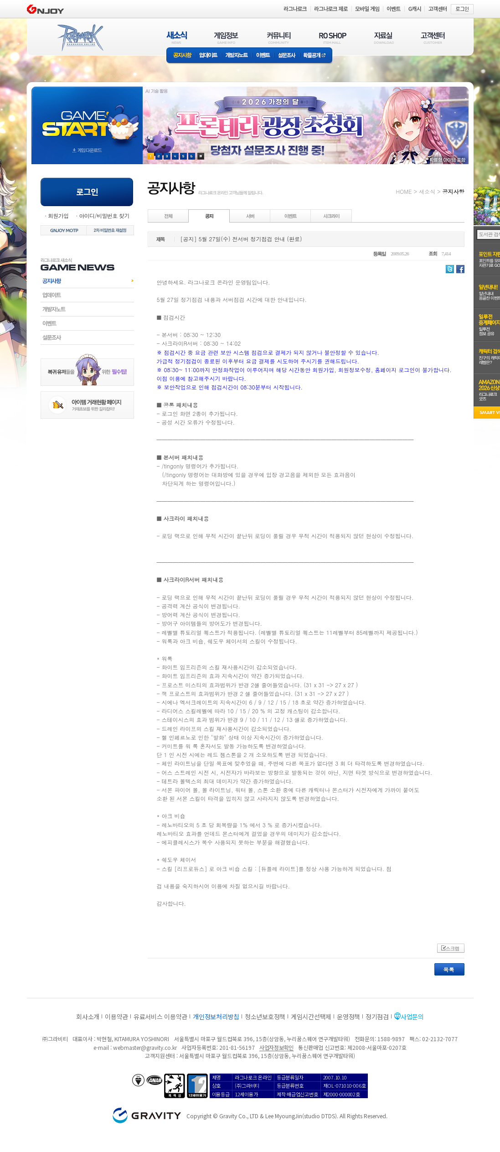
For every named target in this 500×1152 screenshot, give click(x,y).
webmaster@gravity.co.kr (145, 1047)
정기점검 (377, 1016)
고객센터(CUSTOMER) (432, 37)
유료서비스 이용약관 (160, 1016)
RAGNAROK (80, 38)
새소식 (427, 191)
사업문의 (412, 1016)
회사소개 (87, 1016)
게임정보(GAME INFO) (226, 37)
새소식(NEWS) (176, 37)
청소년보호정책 (265, 1016)
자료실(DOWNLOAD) (383, 37)
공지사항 (181, 55)
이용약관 (116, 1016)
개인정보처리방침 (216, 1016)
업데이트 (209, 55)
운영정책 (348, 1016)
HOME (404, 191)
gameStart (87, 117)
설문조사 (287, 55)
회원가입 (58, 215)
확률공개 (316, 55)
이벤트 (263, 55)
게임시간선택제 (311, 1016)
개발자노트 (237, 55)
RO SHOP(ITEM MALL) (332, 37)
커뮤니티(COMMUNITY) (279, 37)
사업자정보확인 (276, 1047)
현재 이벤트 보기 (200, 156)
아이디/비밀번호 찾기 (104, 215)
